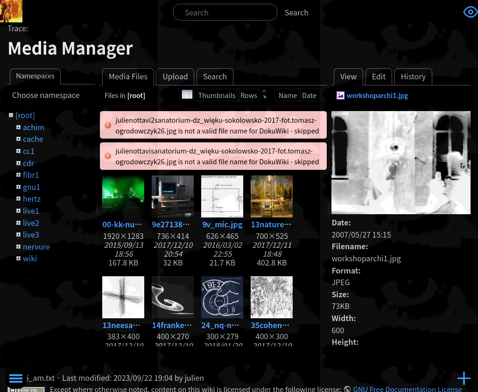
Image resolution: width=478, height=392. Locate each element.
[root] (25, 114)
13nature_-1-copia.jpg (291, 224)
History (413, 76)
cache (33, 138)
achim (33, 127)
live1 (31, 210)
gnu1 (31, 186)
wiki (30, 258)
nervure (36, 246)
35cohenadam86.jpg (288, 324)
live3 (31, 234)
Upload (175, 76)
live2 (31, 222)
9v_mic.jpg (222, 224)
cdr (28, 162)
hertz (32, 198)
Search (297, 12)
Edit (379, 76)
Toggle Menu (15, 378)
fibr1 (31, 174)
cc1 (29, 150)
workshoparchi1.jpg (377, 95)
